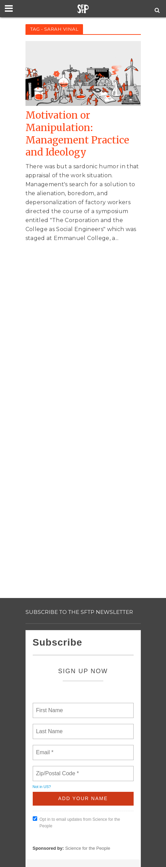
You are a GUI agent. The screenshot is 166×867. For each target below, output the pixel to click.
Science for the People (87, 848)
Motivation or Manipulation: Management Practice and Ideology (77, 133)
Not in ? (42, 787)
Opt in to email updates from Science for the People (76, 822)
